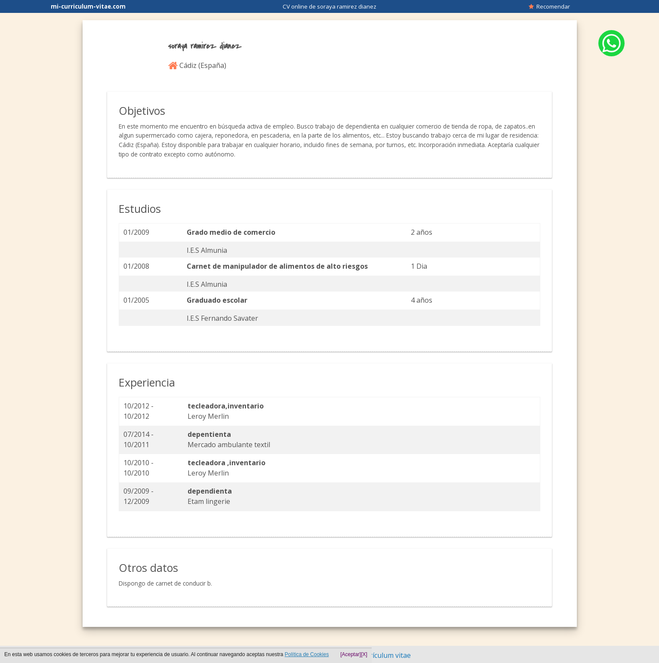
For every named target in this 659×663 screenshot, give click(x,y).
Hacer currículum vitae (375, 655)
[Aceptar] (350, 654)
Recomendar (549, 6)
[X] (364, 654)
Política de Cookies (307, 654)
